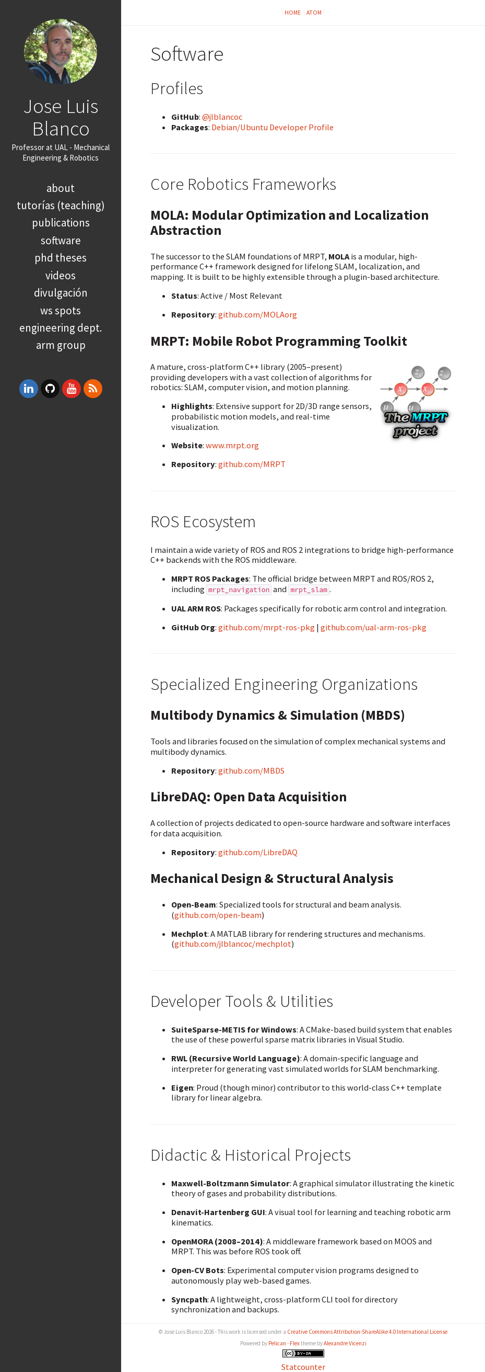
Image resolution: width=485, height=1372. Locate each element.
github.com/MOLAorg (257, 314)
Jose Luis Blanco (60, 117)
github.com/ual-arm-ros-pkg (374, 627)
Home (293, 12)
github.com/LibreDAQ (258, 852)
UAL (61, 147)
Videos (60, 275)
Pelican (277, 1343)
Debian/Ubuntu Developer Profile (272, 127)
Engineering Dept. (60, 328)
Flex (295, 1343)
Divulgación (61, 293)
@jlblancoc (222, 116)
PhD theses (60, 258)
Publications (61, 223)
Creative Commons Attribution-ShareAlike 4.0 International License (367, 1331)
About (60, 188)
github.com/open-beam (218, 915)
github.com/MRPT (252, 464)
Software (61, 240)
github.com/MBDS (251, 770)
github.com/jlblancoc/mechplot (232, 943)
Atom (314, 12)
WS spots (60, 310)
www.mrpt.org (232, 445)
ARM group (61, 345)
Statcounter (303, 1367)
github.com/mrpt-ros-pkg (266, 627)
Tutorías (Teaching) (61, 205)
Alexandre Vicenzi (345, 1343)
